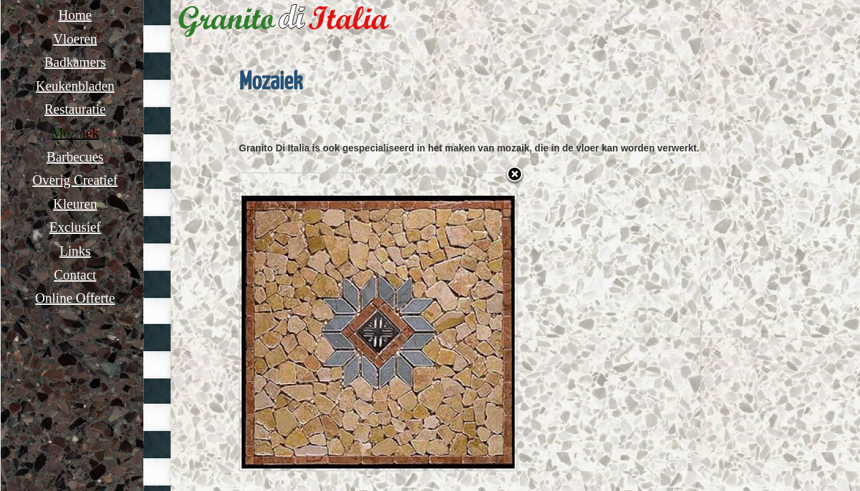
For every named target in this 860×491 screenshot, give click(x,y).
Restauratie (75, 109)
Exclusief (75, 227)
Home (75, 15)
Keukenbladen (75, 85)
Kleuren (75, 203)
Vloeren (75, 38)
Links (75, 250)
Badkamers (75, 62)
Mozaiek (75, 132)
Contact (75, 274)
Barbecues (74, 156)
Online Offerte (75, 298)
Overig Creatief (75, 180)
